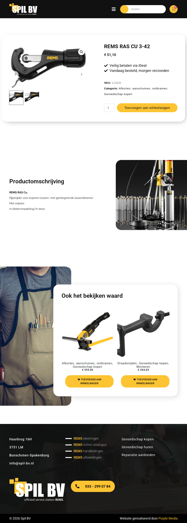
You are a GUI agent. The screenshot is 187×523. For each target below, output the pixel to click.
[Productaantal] (109, 108)
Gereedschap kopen (118, 94)
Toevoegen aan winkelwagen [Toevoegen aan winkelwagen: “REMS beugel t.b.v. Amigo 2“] (146, 381)
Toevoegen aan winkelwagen (147, 108)
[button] (81, 52)
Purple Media (168, 518)
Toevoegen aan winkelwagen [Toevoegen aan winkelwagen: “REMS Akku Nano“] (90, 381)
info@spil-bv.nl (21, 463)
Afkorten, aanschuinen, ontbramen (143, 88)
